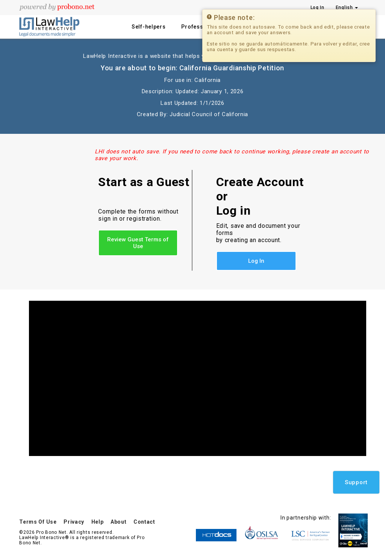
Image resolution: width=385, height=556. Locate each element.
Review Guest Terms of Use (138, 243)
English (347, 7)
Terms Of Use (37, 522)
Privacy (74, 522)
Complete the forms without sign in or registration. (138, 215)
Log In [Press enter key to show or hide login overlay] (317, 7)
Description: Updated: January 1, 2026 (193, 91)
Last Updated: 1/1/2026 (192, 103)
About (119, 522)
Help (97, 522)
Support (356, 482)
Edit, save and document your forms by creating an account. (258, 233)
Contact (144, 522)
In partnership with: (305, 518)
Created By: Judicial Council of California (192, 114)
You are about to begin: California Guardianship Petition (192, 68)
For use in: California (192, 80)
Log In (256, 261)
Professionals (200, 27)
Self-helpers (148, 27)
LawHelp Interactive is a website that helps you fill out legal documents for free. (192, 56)
